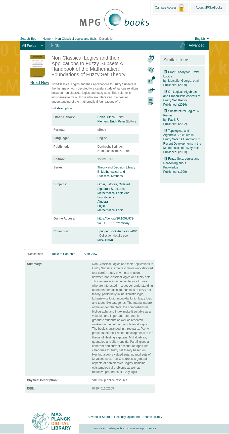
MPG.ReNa (105, 240)
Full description (62, 108)
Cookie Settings (135, 428)
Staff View (90, 254)
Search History (152, 417)
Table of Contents (63, 254)
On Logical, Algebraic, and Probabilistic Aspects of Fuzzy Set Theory (181, 96)
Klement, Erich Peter (111, 121)
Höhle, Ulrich (106, 117)
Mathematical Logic (110, 210)
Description (35, 254)
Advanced (196, 45)
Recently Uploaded (127, 417)
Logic (101, 206)
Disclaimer (99, 428)
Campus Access (170, 8)
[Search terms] (110, 45)
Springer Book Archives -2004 (118, 231)
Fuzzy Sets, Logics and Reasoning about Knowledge (181, 163)
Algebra (103, 201)
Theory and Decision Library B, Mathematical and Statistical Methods (116, 172)
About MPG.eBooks (209, 7)
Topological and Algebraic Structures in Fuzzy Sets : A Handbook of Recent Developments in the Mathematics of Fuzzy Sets (182, 139)
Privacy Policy (116, 428)
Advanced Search (100, 417)
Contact (152, 428)
